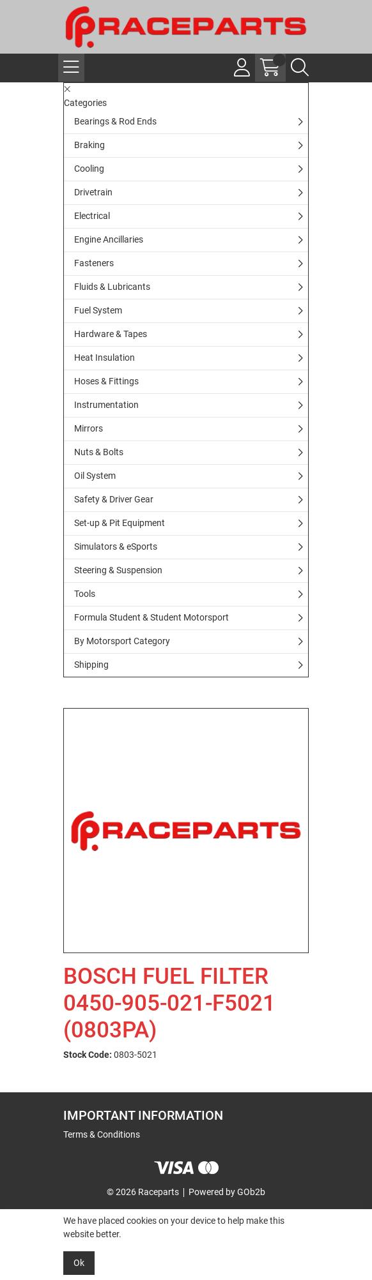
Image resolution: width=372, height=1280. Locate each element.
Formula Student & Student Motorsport (151, 617)
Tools (84, 594)
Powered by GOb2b (227, 1192)
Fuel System (98, 310)
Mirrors (88, 428)
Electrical (92, 216)
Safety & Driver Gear (113, 499)
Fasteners (94, 263)
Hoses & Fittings (106, 381)
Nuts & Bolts (98, 452)
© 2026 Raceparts (143, 1192)
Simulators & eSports (115, 546)
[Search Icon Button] (300, 68)
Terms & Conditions (101, 1134)
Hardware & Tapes (110, 334)
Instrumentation (106, 405)
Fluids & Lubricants (112, 287)
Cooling (89, 168)
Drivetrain (93, 192)
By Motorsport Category (122, 641)
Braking (89, 145)
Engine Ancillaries (108, 239)
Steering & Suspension (118, 570)
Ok (79, 1263)
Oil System (95, 476)
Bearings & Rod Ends (115, 121)
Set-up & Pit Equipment (119, 523)
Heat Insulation (104, 357)
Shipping (91, 664)
